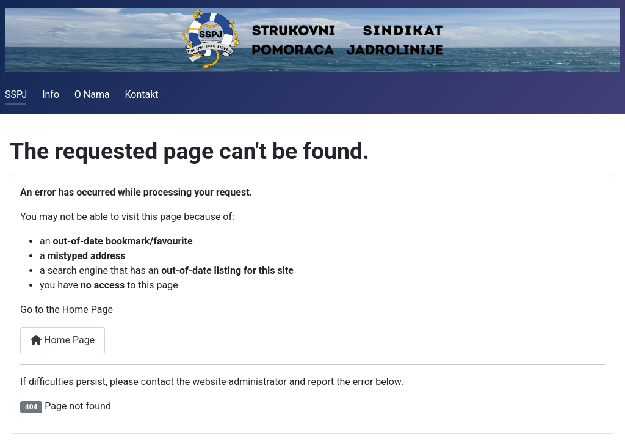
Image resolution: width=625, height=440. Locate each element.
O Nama (92, 94)
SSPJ (16, 94)
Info (50, 94)
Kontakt (141, 94)
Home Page (63, 340)
